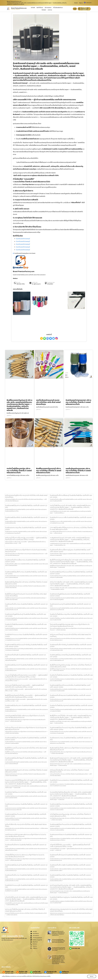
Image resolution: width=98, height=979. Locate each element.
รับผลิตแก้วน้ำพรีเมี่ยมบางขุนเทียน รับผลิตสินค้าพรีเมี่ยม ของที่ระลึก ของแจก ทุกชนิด (71, 615)
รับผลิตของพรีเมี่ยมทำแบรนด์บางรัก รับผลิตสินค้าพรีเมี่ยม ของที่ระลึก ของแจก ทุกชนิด (25, 815)
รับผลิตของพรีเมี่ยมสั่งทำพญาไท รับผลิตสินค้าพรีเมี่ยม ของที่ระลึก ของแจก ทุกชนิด (26, 759)
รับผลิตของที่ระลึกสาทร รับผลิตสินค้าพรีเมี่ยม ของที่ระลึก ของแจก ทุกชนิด (25, 845)
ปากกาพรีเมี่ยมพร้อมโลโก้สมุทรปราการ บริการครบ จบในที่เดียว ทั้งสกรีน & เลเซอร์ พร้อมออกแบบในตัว (71, 528)
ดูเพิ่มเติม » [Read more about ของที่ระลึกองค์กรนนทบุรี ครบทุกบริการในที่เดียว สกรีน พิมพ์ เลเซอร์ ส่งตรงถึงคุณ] (38, 409)
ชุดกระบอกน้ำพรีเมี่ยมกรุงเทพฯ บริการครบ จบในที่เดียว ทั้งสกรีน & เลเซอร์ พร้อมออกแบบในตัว (25, 910)
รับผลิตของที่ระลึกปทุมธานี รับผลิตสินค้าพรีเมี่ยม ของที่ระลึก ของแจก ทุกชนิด (70, 856)
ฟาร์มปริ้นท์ (50, 284)
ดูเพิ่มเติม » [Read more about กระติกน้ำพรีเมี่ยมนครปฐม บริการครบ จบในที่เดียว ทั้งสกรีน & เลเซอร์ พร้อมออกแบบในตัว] (9, 477)
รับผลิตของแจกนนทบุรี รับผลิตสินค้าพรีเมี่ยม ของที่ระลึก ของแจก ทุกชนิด (70, 605)
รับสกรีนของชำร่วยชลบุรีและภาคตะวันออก (24, 253)
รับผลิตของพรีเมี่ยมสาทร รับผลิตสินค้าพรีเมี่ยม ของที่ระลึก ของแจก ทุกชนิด (26, 506)
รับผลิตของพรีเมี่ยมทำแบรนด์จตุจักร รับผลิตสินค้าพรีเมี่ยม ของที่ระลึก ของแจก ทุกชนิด (25, 738)
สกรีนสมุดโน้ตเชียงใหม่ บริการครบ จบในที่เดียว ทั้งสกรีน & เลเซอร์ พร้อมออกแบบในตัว (69, 771)
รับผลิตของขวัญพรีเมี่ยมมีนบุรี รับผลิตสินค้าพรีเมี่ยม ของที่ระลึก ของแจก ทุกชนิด (25, 615)
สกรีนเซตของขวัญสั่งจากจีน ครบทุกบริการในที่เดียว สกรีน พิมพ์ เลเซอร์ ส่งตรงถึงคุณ (26, 496)
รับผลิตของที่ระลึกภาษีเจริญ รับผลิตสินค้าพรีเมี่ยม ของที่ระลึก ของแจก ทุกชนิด (71, 645)
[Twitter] (53, 338)
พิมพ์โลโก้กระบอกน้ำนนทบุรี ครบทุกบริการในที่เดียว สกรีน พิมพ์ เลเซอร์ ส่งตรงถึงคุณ (26, 749)
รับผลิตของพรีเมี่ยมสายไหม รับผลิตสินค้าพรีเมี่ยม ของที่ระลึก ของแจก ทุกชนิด (70, 876)
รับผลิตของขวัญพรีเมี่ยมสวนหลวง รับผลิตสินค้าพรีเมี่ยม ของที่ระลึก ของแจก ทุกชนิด (70, 595)
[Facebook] (47, 338)
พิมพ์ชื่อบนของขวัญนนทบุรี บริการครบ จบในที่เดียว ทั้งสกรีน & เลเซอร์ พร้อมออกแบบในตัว (48, 470)
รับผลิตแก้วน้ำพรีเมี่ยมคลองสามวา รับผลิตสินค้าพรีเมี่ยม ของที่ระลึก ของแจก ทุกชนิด (71, 676)
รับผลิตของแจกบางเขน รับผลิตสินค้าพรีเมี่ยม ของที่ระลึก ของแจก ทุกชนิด (70, 738)
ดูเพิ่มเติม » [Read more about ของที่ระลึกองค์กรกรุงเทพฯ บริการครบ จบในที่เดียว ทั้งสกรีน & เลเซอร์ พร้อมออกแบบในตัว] (68, 477)
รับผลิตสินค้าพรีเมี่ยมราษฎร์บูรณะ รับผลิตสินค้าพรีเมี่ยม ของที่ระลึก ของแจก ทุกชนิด (71, 898)
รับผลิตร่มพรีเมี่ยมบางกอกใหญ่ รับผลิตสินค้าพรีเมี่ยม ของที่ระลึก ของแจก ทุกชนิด (70, 656)
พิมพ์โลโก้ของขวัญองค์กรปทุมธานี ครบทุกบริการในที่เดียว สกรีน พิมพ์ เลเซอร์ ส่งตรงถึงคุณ (25, 595)
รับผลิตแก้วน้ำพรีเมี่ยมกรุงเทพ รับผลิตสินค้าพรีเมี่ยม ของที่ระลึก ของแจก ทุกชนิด (71, 706)
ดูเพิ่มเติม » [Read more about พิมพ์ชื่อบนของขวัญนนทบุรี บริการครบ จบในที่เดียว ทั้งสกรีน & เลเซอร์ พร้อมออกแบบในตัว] (38, 477)
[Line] (44, 338)
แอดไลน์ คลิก (35, 282)
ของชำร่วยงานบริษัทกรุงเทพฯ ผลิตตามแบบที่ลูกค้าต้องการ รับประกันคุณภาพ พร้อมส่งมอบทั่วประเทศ (25, 835)
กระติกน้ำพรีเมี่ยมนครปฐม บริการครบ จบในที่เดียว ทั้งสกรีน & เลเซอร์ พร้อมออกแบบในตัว (19, 470)
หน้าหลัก (33, 8)
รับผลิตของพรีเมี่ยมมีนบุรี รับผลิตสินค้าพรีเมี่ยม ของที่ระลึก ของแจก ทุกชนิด (26, 866)
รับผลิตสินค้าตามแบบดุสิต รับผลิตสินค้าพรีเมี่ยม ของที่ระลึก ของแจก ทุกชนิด (26, 886)
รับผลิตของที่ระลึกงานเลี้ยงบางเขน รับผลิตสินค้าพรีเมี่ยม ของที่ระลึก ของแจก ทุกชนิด (25, 561)
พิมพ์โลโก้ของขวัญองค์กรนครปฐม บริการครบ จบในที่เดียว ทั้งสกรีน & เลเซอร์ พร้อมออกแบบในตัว (70, 666)
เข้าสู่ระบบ (81, 3)
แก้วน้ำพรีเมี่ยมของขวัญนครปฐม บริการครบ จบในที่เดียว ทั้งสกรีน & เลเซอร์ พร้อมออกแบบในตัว (70, 815)
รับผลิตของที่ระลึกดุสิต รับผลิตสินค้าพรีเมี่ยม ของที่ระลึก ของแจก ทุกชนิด (25, 656)
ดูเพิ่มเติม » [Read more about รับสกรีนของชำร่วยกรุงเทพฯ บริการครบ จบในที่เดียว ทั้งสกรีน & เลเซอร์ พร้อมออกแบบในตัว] (68, 409)
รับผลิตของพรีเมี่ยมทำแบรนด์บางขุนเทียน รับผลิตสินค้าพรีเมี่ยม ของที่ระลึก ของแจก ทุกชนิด (70, 728)
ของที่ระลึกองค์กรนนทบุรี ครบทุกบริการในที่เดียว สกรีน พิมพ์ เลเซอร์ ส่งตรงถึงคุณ (48, 402)
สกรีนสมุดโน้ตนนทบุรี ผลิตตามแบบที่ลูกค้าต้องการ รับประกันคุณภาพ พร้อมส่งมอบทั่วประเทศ (25, 728)
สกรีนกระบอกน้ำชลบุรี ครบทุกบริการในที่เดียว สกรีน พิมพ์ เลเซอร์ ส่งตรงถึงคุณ (70, 635)
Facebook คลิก (51, 282)
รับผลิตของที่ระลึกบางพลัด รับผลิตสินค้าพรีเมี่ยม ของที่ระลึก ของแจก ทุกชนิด (70, 866)
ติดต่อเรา (76, 3)
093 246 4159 (23, 973)
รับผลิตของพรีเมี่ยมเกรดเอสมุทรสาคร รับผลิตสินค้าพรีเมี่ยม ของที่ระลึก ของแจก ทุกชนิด (71, 805)
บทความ (50, 10)
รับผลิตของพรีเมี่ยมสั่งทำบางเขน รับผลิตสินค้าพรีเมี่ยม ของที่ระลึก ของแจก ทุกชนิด (26, 573)
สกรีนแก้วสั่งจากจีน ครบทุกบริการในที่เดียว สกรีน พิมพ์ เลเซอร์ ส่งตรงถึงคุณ (26, 825)
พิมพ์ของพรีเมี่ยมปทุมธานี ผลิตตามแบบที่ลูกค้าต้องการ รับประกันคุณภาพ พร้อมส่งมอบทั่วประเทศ (58, 933)
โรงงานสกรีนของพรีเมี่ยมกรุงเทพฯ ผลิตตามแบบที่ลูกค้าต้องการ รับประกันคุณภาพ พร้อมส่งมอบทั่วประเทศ (70, 625)
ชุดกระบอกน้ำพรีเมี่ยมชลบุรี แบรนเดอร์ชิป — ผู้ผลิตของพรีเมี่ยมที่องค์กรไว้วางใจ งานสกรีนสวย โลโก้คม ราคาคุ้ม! (24, 686)
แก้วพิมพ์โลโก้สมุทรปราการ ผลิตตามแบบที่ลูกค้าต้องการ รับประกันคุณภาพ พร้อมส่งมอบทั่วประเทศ (24, 856)
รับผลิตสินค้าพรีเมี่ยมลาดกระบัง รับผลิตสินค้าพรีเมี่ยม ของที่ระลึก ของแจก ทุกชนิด (26, 793)
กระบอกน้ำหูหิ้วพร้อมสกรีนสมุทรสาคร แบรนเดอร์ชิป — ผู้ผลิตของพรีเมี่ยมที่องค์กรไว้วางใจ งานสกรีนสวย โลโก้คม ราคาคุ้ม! (26, 676)
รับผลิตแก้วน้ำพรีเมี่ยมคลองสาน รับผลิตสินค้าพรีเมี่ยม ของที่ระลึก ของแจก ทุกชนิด (26, 625)
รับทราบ (91, 976)
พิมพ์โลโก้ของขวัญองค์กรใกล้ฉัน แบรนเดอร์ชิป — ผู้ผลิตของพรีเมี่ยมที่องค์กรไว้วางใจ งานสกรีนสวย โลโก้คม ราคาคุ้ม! (26, 696)
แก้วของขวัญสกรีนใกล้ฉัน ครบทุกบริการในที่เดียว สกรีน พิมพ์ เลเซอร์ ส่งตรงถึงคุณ (58, 941)
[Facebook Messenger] (50, 338)
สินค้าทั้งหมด (40, 8)
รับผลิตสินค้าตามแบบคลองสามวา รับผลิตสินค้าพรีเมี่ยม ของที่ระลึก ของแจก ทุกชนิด (71, 781)
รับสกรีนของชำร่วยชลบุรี (23, 239)
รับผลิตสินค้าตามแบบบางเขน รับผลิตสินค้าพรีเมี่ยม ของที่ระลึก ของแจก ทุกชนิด (26, 635)
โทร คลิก (18, 282)
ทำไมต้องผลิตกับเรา (58, 8)
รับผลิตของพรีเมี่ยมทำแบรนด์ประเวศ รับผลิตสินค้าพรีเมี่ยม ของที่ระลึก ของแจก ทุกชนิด (70, 825)
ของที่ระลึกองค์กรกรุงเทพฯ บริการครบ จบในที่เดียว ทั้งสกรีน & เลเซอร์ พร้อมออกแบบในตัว (78, 470)
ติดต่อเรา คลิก (85, 8)
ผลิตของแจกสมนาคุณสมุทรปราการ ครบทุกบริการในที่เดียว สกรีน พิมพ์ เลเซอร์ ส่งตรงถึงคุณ (71, 910)
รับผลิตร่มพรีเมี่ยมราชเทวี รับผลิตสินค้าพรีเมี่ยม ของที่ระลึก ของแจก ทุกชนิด (26, 666)
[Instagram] (56, 338)
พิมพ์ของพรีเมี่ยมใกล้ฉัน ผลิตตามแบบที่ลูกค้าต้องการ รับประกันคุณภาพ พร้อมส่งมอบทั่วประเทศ (71, 749)
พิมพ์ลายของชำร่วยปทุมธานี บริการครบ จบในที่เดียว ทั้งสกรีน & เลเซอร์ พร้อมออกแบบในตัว (26, 771)
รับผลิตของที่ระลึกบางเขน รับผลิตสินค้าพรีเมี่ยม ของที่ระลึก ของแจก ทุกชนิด (26, 605)
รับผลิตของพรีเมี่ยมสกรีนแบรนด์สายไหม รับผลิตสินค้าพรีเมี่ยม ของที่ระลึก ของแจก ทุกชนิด (70, 686)
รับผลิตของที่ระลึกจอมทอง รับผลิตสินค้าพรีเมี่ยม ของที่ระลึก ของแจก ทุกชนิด (70, 696)
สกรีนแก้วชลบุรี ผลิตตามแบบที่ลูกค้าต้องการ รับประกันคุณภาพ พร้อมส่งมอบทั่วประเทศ (25, 550)
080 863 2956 (84, 9)
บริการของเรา (48, 8)
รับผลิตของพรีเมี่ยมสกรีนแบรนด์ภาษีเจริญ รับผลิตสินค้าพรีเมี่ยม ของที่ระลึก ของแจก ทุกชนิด (26, 645)
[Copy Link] (41, 338)
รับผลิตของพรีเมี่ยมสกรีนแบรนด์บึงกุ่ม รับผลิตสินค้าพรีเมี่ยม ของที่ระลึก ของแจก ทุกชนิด (71, 573)
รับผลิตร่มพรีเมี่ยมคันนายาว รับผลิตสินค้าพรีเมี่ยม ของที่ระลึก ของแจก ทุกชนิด (26, 706)
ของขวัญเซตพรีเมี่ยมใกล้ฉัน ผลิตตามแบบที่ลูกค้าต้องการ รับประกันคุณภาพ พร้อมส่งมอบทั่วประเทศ (25, 716)
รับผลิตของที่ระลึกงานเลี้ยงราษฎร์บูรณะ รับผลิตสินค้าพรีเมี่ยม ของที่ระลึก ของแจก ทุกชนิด (70, 550)
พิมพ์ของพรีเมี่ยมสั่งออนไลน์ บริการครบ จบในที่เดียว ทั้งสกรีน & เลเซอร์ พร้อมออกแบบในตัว (26, 583)
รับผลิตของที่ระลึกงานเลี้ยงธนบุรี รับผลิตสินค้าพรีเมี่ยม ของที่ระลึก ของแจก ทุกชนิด (71, 496)
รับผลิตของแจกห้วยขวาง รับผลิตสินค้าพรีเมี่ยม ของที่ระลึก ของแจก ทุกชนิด (71, 835)
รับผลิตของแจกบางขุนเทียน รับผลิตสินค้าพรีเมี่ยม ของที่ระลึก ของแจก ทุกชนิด (26, 528)
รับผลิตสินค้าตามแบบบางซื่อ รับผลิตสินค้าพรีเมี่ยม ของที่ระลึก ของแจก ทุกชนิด (71, 518)
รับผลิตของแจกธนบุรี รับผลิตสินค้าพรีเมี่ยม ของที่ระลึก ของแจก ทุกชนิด (58, 949)
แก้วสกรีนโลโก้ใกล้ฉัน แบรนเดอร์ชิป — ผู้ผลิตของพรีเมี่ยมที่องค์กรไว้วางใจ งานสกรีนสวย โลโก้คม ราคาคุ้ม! (70, 845)
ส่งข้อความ (65, 972)
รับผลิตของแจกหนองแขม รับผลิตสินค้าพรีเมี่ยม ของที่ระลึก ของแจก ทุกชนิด (26, 805)
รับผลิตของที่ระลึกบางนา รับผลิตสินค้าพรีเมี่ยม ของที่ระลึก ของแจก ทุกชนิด (26, 876)
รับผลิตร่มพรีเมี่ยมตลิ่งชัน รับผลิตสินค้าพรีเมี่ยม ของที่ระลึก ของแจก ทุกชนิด (26, 518)
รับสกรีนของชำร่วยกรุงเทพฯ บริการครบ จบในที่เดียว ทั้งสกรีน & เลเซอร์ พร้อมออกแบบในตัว (78, 402)
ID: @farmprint (36, 284)
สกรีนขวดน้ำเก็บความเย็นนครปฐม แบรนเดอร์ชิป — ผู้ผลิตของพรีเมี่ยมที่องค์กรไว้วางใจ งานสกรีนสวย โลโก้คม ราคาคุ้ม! (26, 538)
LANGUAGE (88, 2)
